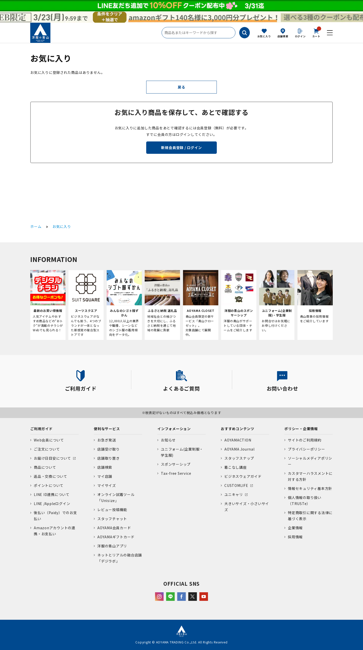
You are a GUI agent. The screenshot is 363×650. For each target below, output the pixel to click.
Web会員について (49, 439)
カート (316, 32)
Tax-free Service (176, 473)
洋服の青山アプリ (112, 545)
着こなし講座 (235, 467)
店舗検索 (283, 36)
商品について (45, 467)
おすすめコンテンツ (237, 428)
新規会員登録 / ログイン (181, 147)
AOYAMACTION (237, 439)
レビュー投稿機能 (112, 509)
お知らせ (168, 439)
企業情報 (295, 527)
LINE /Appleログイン (52, 503)
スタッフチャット (112, 518)
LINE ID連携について (52, 494)
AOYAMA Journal (239, 449)
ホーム (35, 226)
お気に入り (264, 36)
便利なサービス (107, 428)
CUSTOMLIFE (236, 485)
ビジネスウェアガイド (243, 476)
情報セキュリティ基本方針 (310, 488)
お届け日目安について (52, 458)
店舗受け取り (108, 449)
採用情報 (295, 536)
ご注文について (47, 449)
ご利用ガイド (41, 428)
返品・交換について (50, 476)
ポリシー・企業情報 (301, 428)
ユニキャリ (233, 494)
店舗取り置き (108, 458)
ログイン (300, 36)
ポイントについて (49, 485)
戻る (181, 87)
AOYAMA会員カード (114, 527)
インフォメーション (174, 428)
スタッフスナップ (239, 458)
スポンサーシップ (176, 464)
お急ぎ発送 (106, 439)
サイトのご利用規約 (304, 439)
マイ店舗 (104, 476)
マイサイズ (106, 485)
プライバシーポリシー (306, 449)
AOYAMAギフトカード (116, 536)
